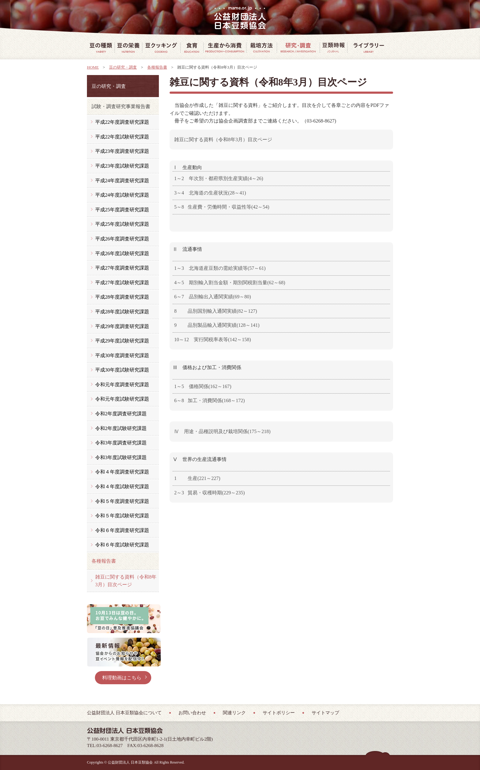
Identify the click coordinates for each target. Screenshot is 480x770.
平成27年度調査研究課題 (122, 267)
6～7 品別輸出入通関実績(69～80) (212, 296)
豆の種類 (100, 47)
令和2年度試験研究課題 (121, 428)
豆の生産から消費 (224, 47)
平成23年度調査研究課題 (122, 151)
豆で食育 (191, 47)
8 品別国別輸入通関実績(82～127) (215, 311)
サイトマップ (325, 712)
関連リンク (234, 712)
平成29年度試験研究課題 (122, 340)
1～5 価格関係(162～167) (202, 386)
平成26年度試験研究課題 (122, 253)
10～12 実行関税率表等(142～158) (212, 339)
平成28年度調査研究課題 (122, 297)
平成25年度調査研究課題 (122, 209)
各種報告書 (157, 67)
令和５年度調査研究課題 (122, 501)
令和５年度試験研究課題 (122, 515)
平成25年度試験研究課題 (122, 224)
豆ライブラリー (368, 47)
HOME (93, 67)
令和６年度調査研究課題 (122, 530)
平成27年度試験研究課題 (122, 282)
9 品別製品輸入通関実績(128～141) (217, 325)
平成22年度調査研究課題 (122, 122)
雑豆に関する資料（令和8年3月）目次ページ (223, 139)
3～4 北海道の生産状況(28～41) (210, 192)
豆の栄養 (128, 47)
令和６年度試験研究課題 (122, 544)
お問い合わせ (192, 712)
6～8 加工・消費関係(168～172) (209, 400)
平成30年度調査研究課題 (122, 355)
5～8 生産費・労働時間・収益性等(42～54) (221, 206)
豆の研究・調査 (298, 47)
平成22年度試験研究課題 (122, 136)
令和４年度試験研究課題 (122, 486)
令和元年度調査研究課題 (122, 384)
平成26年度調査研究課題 (122, 238)
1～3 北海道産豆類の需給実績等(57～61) (220, 268)
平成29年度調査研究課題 (122, 326)
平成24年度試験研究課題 (122, 195)
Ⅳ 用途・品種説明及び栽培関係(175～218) (222, 431)
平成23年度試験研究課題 (122, 165)
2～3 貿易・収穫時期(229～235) (209, 492)
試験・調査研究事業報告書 (121, 106)
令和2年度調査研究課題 (121, 413)
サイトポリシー (279, 712)
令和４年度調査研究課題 (122, 471)
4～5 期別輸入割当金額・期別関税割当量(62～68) (229, 282)
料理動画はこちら (121, 677)
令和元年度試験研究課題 (122, 399)
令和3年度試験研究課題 (121, 457)
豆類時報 (333, 47)
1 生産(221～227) (197, 478)
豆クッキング (161, 47)
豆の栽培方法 (261, 47)
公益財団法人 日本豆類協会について (124, 712)
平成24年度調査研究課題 (122, 180)
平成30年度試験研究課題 (122, 369)
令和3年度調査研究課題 (121, 442)
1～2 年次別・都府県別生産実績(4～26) (218, 178)
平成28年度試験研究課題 (122, 311)
